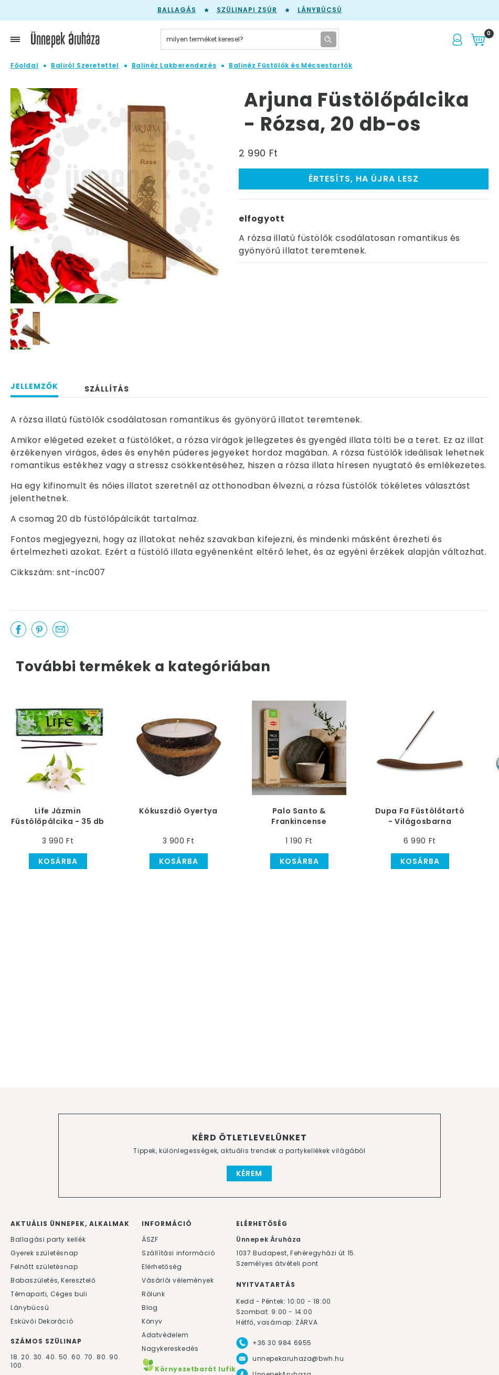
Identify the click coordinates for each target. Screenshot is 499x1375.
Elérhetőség (162, 1266)
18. (14, 1356)
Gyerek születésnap (44, 1253)
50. (65, 1356)
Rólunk (153, 1293)
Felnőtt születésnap (44, 1266)
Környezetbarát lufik (189, 1369)
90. (114, 1356)
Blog (149, 1307)
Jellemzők (34, 386)
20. (26, 1356)
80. (103, 1356)
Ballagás (176, 9)
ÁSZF (150, 1239)
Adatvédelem (165, 1334)
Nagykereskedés (170, 1348)
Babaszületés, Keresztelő (52, 1280)
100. (17, 1365)
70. (90, 1356)
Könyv (152, 1321)
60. (77, 1356)
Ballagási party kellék (48, 1239)
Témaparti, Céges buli (49, 1293)
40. (51, 1356)
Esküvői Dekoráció (41, 1321)
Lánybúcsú (320, 9)
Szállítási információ (178, 1253)
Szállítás (106, 389)
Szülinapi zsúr (247, 9)
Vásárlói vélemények (178, 1280)
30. (39, 1356)
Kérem (249, 1173)
